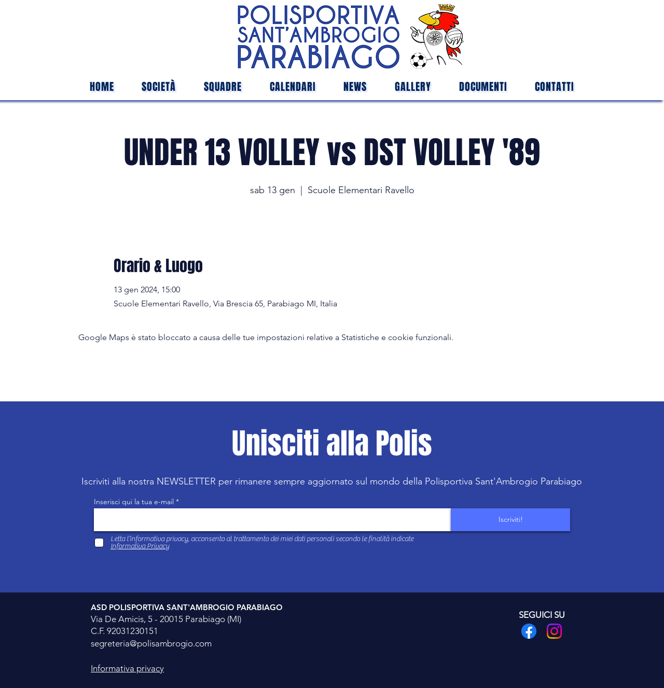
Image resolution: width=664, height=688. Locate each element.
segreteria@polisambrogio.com (151, 643)
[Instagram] (554, 631)
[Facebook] (529, 631)
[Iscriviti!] (510, 519)
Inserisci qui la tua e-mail (134, 501)
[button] (223, 87)
